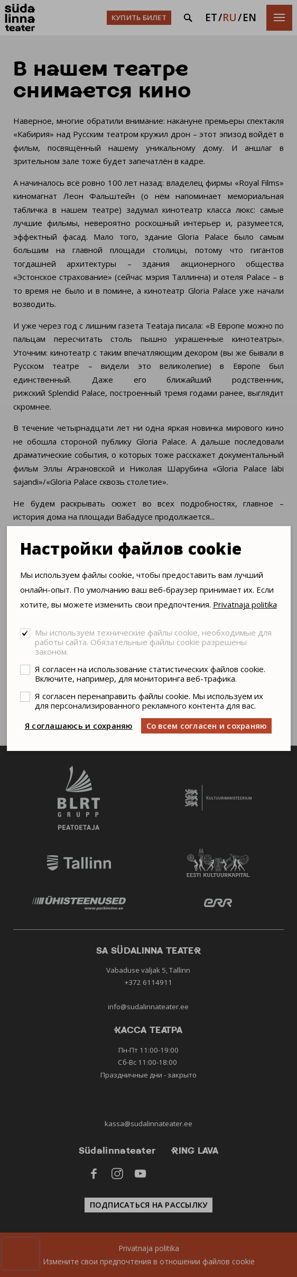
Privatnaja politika (245, 604)
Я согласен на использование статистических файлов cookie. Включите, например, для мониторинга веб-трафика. (150, 673)
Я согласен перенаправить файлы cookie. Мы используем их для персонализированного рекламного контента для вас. (149, 700)
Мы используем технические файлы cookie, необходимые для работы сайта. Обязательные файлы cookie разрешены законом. (153, 642)
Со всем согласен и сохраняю (206, 725)
